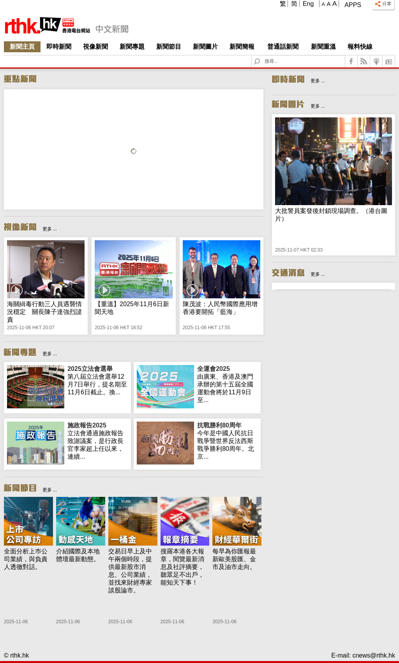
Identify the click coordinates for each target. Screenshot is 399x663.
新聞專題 (132, 46)
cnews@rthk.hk (373, 655)
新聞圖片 (205, 46)
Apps (352, 5)
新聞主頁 (22, 46)
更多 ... (49, 229)
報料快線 (360, 46)
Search (261, 55)
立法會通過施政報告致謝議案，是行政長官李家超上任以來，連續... (97, 441)
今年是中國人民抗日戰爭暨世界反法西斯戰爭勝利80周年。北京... (227, 441)
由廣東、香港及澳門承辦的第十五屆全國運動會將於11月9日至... (227, 384)
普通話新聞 (282, 46)
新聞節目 (168, 46)
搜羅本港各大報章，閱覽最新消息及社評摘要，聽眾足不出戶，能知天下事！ (182, 567)
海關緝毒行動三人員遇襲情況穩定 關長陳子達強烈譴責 (44, 312)
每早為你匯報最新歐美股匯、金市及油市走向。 (234, 559)
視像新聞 (95, 46)
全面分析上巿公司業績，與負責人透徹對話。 (26, 559)
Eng (308, 3)
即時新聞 (58, 46)
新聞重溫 (323, 46)
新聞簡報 (242, 46)
